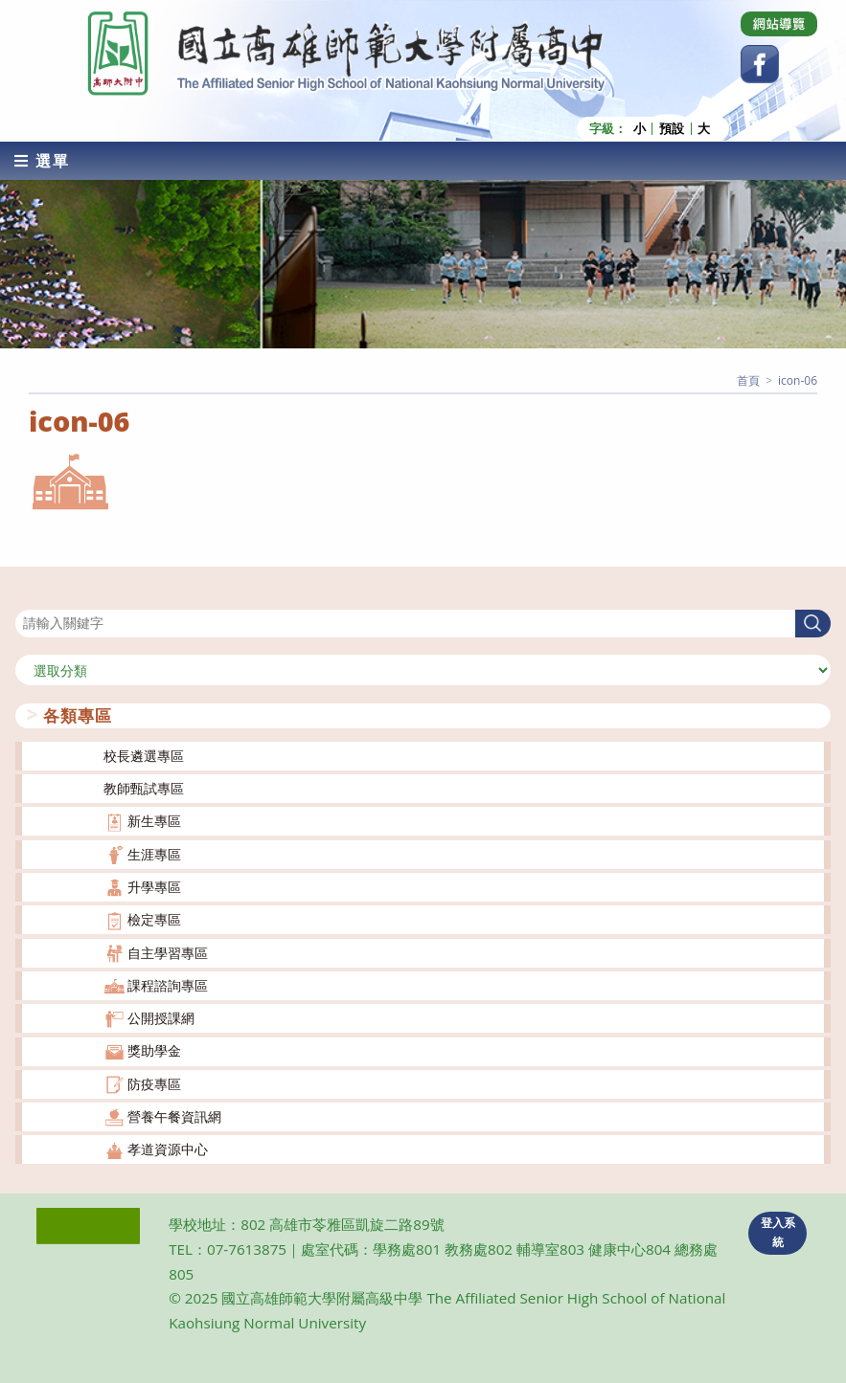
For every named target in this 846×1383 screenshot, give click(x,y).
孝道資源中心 (167, 1149)
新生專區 (154, 821)
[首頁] (748, 379)
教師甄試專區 (143, 787)
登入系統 (778, 1232)
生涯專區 (154, 853)
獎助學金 (154, 1050)
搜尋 (28, 597)
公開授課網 (160, 1017)
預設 (671, 128)
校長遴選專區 (143, 755)
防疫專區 (154, 1083)
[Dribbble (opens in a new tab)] (779, 23)
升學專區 (154, 886)
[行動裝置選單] (42, 160)
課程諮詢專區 (167, 984)
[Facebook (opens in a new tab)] (760, 64)
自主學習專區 (167, 952)
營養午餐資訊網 (174, 1115)
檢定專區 (154, 919)
